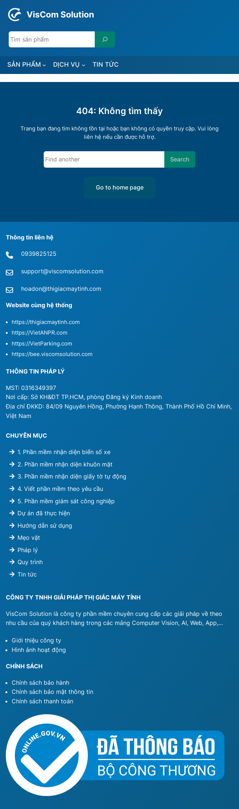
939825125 (40, 253)
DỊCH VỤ (66, 64)
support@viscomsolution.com (62, 271)
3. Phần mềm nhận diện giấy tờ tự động (71, 476)
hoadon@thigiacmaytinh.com (61, 288)
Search (179, 159)
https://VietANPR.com (39, 332)
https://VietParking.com (42, 343)
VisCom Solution (60, 14)
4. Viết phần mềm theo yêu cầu (60, 488)
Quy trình (30, 562)
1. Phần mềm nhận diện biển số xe (63, 452)
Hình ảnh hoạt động (39, 649)
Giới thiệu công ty (36, 640)
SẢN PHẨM (24, 64)
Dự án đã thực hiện (43, 513)
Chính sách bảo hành (40, 682)
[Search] (105, 39)
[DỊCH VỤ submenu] (83, 65)
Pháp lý (27, 550)
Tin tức (27, 574)
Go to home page (120, 187)
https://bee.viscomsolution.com (52, 354)
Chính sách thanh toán (42, 701)
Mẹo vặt (28, 537)
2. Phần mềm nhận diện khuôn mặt (65, 464)
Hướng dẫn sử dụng (44, 525)
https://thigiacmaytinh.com (46, 322)
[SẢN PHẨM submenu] (44, 65)
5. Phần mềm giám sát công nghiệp (66, 501)
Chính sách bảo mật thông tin (52, 691)
